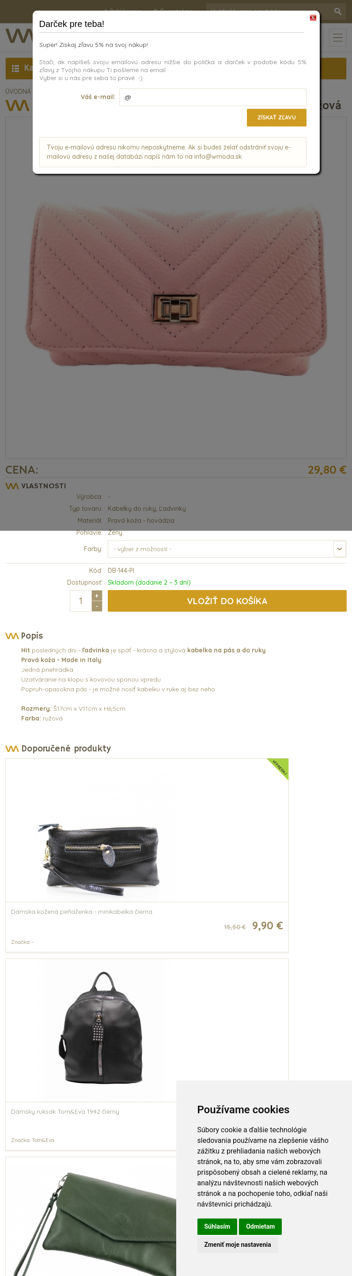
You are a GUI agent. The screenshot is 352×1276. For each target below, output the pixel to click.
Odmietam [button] (260, 1226)
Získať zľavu (274, 117)
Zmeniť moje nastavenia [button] (237, 1244)
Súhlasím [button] (217, 1226)
